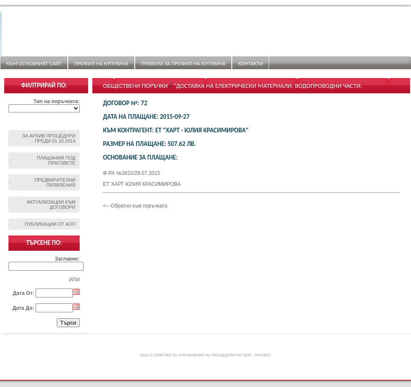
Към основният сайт (33, 63)
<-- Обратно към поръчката (135, 206)
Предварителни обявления (54, 182)
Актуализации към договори (51, 204)
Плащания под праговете (56, 160)
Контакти (250, 63)
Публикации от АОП (50, 224)
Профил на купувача (101, 63)
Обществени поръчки (135, 86)
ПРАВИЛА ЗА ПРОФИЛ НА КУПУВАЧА (183, 63)
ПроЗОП (263, 355)
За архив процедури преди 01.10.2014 (48, 138)
